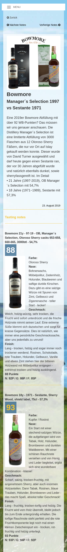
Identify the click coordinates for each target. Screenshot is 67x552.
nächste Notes (16, 24)
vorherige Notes (49, 24)
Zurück (12, 17)
